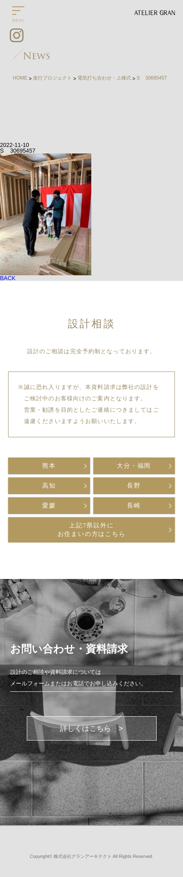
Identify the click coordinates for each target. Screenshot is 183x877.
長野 (134, 485)
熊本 (49, 465)
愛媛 (49, 505)
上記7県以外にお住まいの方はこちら (92, 529)
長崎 (134, 505)
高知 (49, 485)
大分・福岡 (134, 465)
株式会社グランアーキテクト (83, 856)
